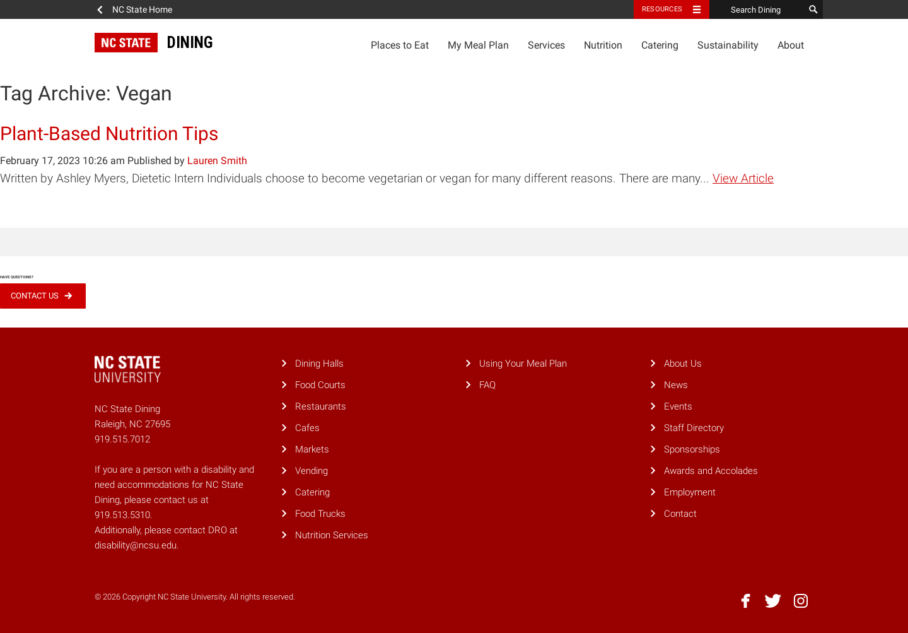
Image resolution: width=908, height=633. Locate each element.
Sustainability (728, 45)
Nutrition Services (331, 535)
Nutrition (603, 45)
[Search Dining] (756, 9)
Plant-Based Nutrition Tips (109, 133)
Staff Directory (694, 428)
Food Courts (320, 385)
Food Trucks (320, 513)
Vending (311, 470)
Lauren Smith (217, 161)
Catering (659, 45)
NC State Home (142, 9)
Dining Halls (319, 363)
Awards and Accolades (711, 470)
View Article (743, 178)
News (676, 385)
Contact (680, 513)
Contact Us (35, 295)
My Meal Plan (478, 45)
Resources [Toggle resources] (662, 9)
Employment (690, 492)
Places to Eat (400, 45)
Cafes (307, 428)
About (790, 45)
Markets (312, 449)
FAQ (487, 385)
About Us (683, 363)
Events (678, 406)
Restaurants (320, 406)
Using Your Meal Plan (523, 363)
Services (546, 45)
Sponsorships (692, 449)
